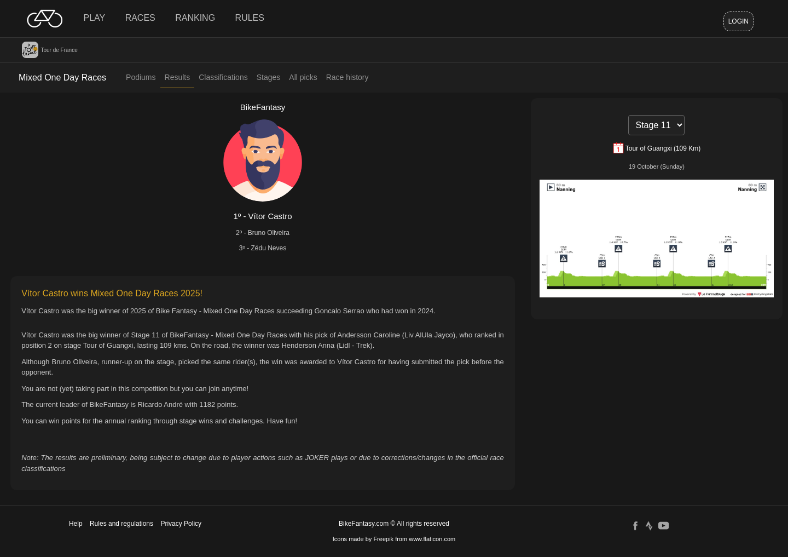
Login (738, 21)
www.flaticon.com (432, 539)
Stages (269, 77)
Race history (347, 77)
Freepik (383, 539)
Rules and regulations (121, 523)
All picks (303, 77)
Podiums (140, 77)
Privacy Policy (180, 523)
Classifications (223, 77)
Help (76, 523)
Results (177, 77)
